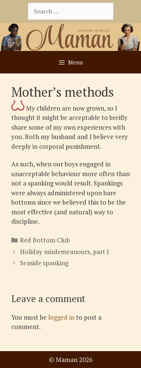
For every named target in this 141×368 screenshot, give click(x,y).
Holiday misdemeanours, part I (64, 251)
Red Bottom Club (45, 240)
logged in (61, 317)
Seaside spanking (44, 263)
